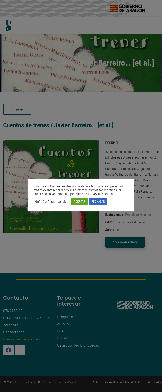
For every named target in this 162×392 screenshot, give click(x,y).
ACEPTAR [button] (79, 201)
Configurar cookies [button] (55, 201)
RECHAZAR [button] (98, 201)
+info (38, 201)
